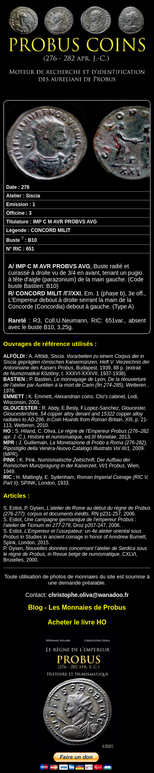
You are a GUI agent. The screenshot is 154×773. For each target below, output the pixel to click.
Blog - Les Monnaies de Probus (77, 607)
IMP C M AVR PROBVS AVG (65, 222)
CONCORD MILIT (51, 230)
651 (30, 249)
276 (25, 187)
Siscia (33, 196)
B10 (32, 240)
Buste (14, 240)
